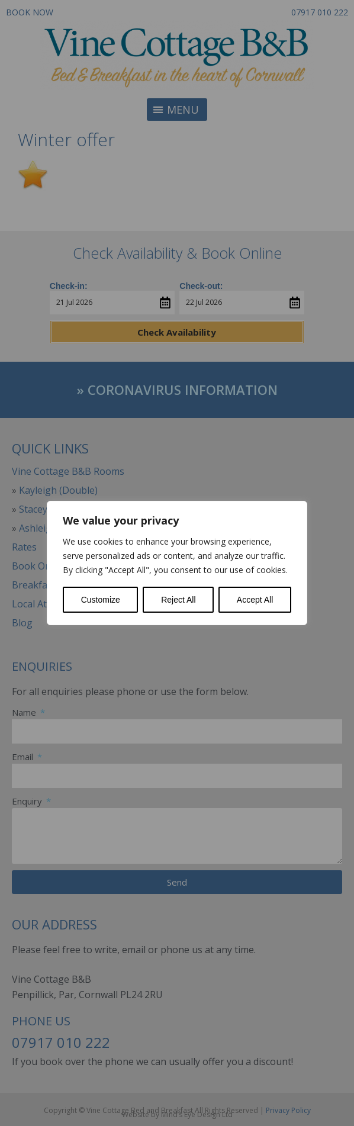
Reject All (178, 599)
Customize (100, 599)
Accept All (255, 599)
